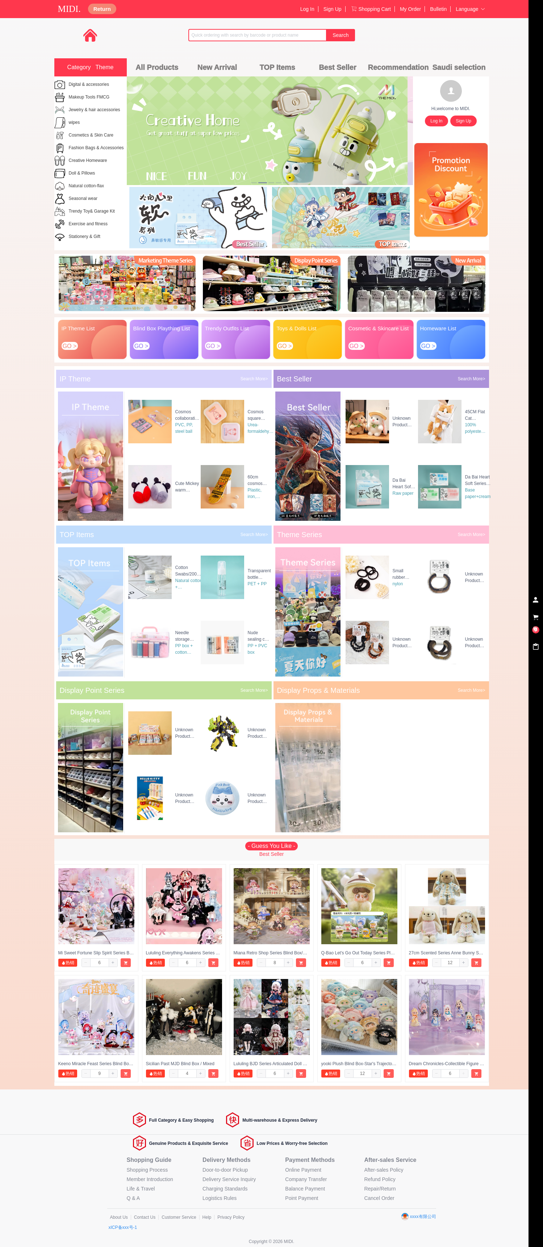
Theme (105, 67)
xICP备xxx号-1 (123, 1227)
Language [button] (470, 9)
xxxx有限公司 (418, 1216)
